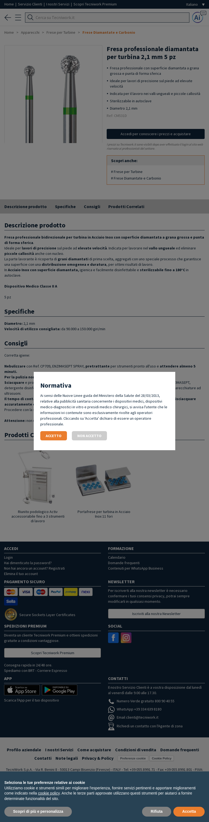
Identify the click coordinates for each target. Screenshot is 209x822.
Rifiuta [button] (157, 811)
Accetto (54, 435)
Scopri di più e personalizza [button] (38, 811)
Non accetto (89, 435)
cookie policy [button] (49, 793)
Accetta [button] (189, 811)
